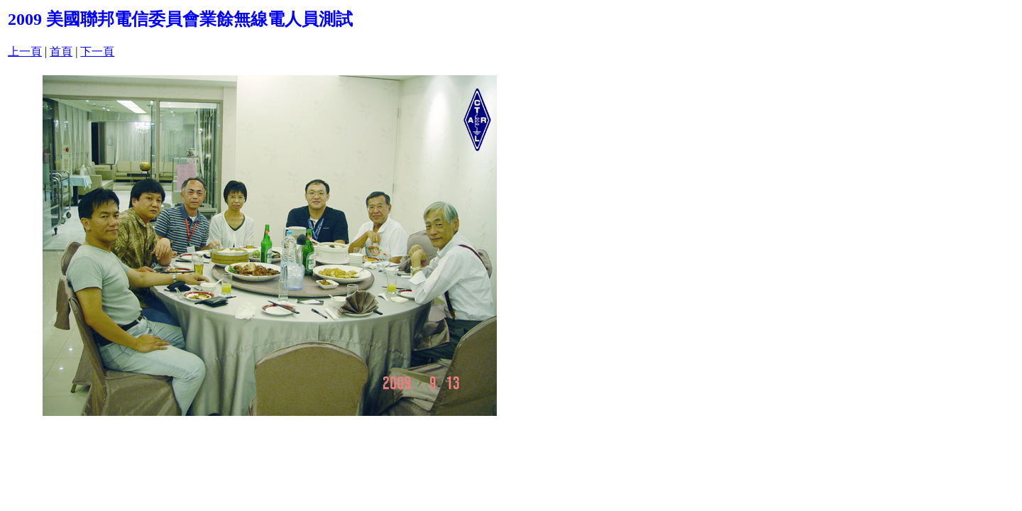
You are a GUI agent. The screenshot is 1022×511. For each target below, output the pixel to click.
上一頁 (25, 51)
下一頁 (97, 51)
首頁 (61, 51)
